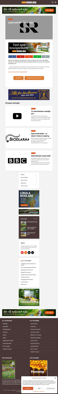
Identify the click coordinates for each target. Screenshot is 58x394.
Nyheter (10, 19)
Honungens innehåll (35, 332)
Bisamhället (5, 326)
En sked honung (24, 281)
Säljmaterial (23, 183)
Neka (39, 388)
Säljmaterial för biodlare (8, 340)
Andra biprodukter (34, 346)
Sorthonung (33, 326)
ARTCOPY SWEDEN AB (20, 390)
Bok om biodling (24, 177)
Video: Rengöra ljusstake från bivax (28, 267)
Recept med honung (35, 343)
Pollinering (5, 332)
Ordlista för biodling (7, 349)
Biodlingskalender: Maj (32, 221)
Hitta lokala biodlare (7, 343)
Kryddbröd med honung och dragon (28, 274)
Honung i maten (34, 340)
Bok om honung (34, 349)
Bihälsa (4, 337)
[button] (55, 378)
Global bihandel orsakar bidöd (40, 156)
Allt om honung (24, 185)
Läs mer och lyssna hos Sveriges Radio (17, 71)
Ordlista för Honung (35, 351)
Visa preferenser (50, 388)
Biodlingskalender (7, 329)
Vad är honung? (34, 323)
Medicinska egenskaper (36, 337)
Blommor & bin (24, 180)
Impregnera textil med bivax (27, 279)
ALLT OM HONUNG (26, 261)
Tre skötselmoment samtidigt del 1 (40, 112)
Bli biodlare (18, 77)
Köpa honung (23, 284)
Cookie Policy (36, 391)
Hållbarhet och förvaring (36, 335)
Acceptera (28, 388)
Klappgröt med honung (26, 272)
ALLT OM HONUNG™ (7, 390)
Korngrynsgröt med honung (27, 269)
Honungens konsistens (35, 329)
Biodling (22, 174)
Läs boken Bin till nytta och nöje (34, 77)
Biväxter (4, 335)
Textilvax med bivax (25, 277)
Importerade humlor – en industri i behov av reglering (40, 134)
